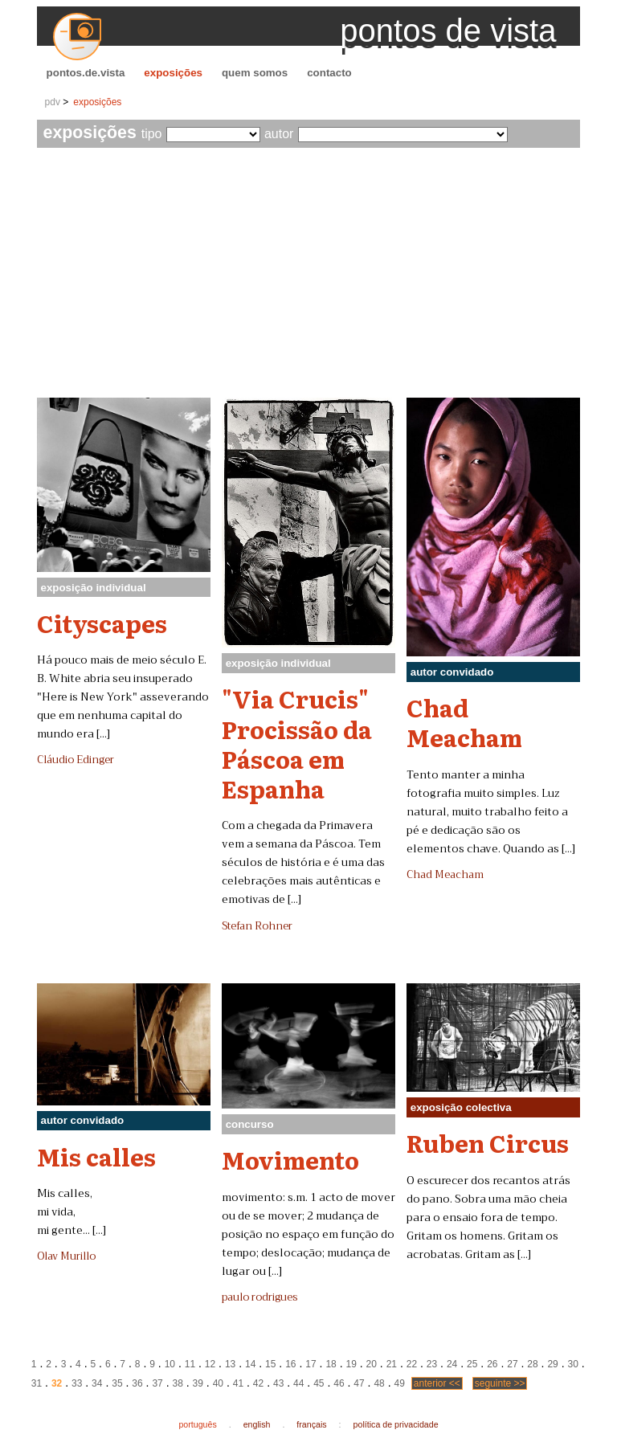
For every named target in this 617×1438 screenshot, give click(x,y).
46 (338, 1383)
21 (391, 1364)
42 (258, 1383)
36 (137, 1383)
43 (278, 1383)
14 (250, 1364)
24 (452, 1364)
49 (399, 1383)
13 (230, 1364)
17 (310, 1364)
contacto (329, 73)
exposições (173, 73)
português (197, 1424)
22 (412, 1364)
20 (371, 1364)
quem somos (255, 73)
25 (472, 1364)
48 (379, 1383)
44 (298, 1383)
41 (238, 1383)
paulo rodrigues (259, 1297)
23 (432, 1364)
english (257, 1424)
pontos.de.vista (86, 73)
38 (177, 1383)
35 (117, 1383)
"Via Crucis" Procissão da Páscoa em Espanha (297, 743)
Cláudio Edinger (75, 760)
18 (330, 1364)
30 (573, 1364)
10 (170, 1364)
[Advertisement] (309, 277)
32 (56, 1383)
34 (97, 1383)
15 (270, 1364)
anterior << (437, 1383)
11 (190, 1364)
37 (157, 1383)
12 (210, 1364)
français (311, 1424)
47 (358, 1383)
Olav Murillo (66, 1256)
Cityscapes (102, 622)
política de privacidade (396, 1424)
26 (492, 1364)
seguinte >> (500, 1383)
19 (350, 1364)
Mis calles (96, 1156)
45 (318, 1383)
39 (198, 1383)
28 (532, 1364)
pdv (52, 102)
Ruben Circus (488, 1142)
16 (290, 1364)
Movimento (290, 1159)
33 (77, 1383)
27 (512, 1364)
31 (36, 1383)
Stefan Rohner (257, 926)
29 (552, 1364)
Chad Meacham (464, 721)
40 (218, 1383)
